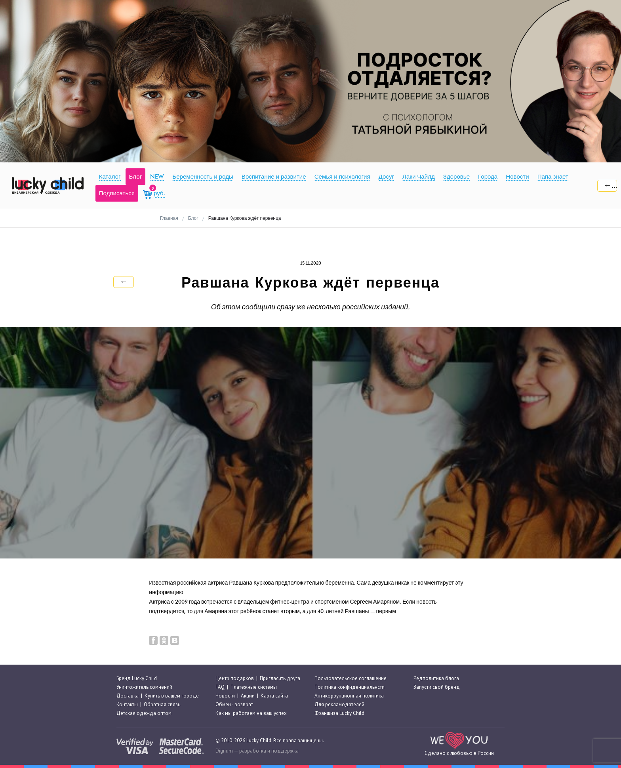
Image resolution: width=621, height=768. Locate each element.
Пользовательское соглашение (350, 678)
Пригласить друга (280, 678)
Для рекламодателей (339, 704)
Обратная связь (162, 704)
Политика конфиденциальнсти (349, 687)
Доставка (127, 695)
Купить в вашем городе (172, 695)
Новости (225, 695)
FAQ (220, 687)
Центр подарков (234, 678)
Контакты (127, 704)
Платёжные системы (253, 687)
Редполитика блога (436, 678)
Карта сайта (274, 695)
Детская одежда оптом (143, 713)
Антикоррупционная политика (349, 695)
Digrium (224, 750)
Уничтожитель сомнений (144, 687)
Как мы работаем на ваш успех (251, 713)
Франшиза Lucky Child (339, 713)
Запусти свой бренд (436, 687)
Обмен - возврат (234, 704)
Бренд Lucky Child (136, 678)
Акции (248, 695)
